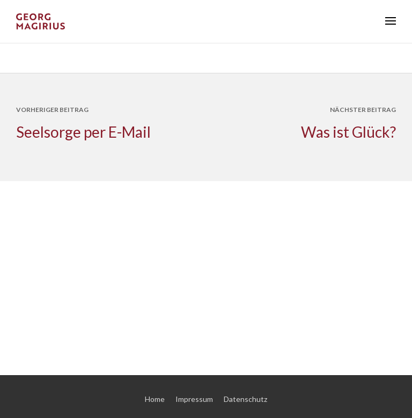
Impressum (194, 399)
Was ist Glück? (348, 132)
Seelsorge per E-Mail (83, 132)
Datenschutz (245, 399)
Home (155, 399)
